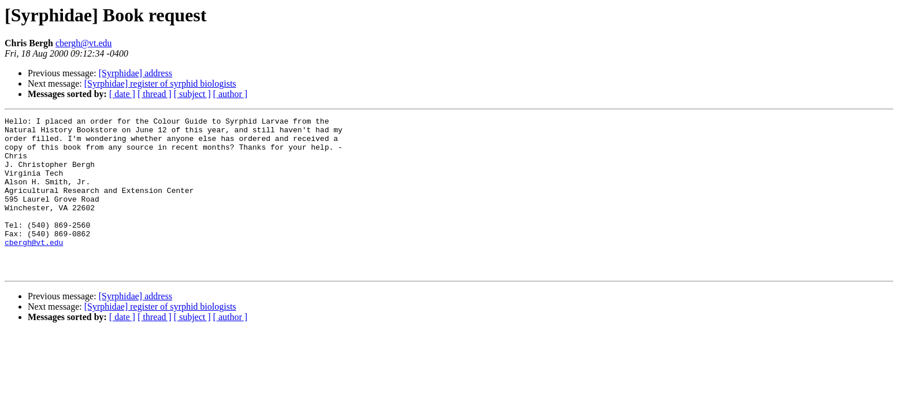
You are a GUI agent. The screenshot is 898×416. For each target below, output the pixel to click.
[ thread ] (154, 94)
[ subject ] (192, 94)
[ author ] (230, 94)
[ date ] (122, 94)
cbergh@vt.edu (83, 43)
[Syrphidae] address (136, 73)
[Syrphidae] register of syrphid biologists (160, 83)
